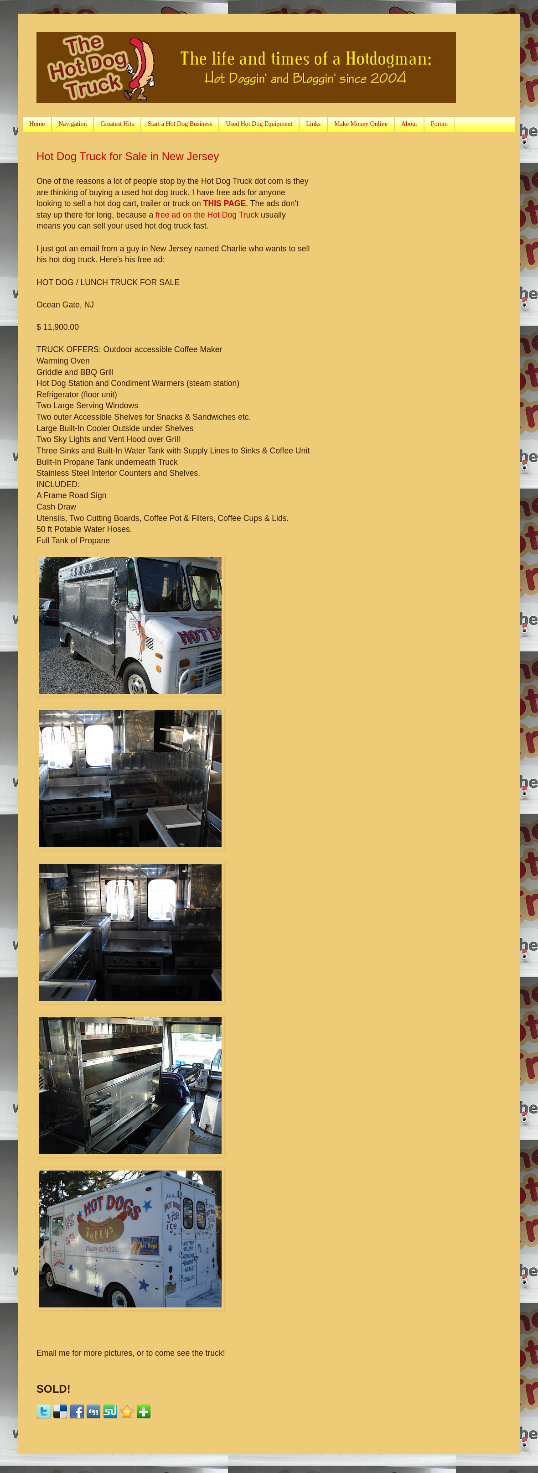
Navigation (72, 123)
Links (313, 123)
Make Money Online (361, 123)
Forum (439, 123)
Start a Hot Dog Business (180, 123)
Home (37, 123)
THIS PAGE (224, 203)
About (409, 123)
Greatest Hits (117, 123)
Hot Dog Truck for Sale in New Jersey (127, 156)
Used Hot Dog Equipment (259, 123)
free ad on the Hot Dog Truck (207, 214)
